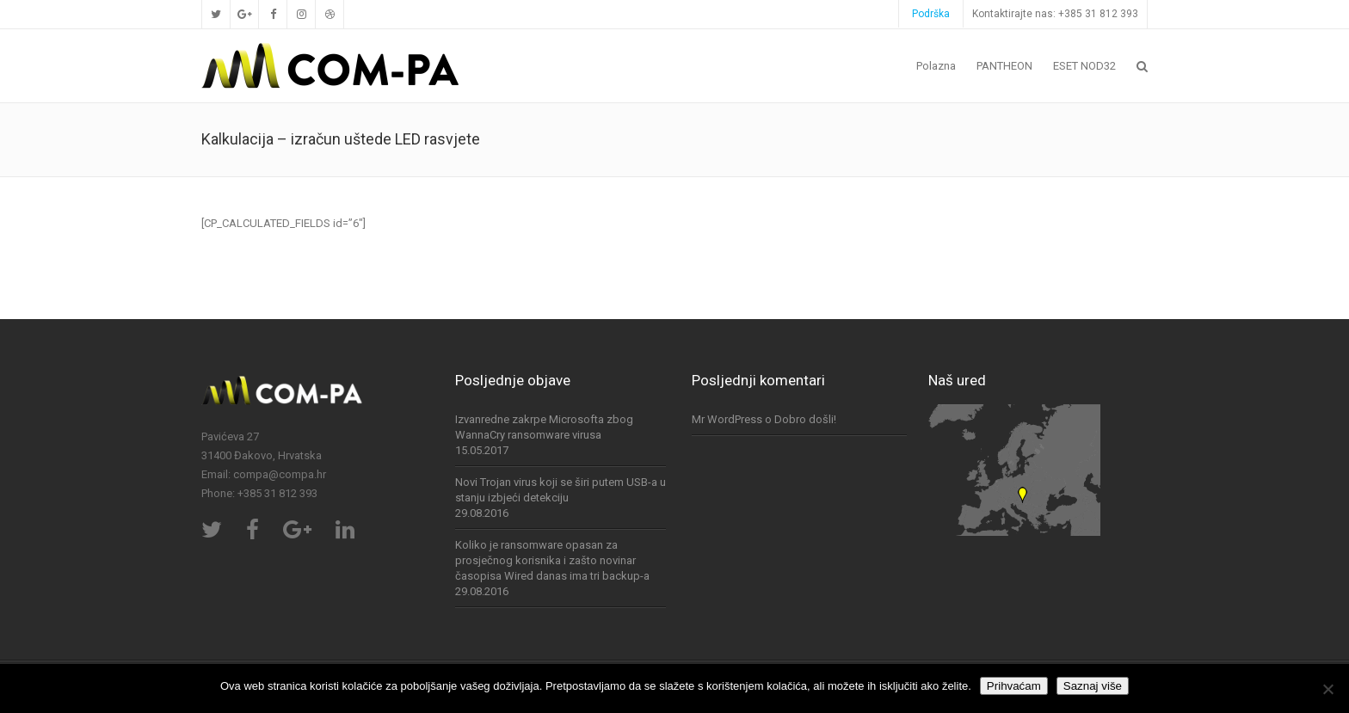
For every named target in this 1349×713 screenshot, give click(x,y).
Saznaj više (1092, 685)
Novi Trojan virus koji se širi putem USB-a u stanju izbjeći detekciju (560, 490)
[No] (1327, 689)
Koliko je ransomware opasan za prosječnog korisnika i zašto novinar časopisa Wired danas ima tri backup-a (552, 560)
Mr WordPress (727, 419)
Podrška (931, 14)
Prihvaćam (1014, 685)
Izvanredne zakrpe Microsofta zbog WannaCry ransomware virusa (544, 427)
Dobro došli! (805, 419)
